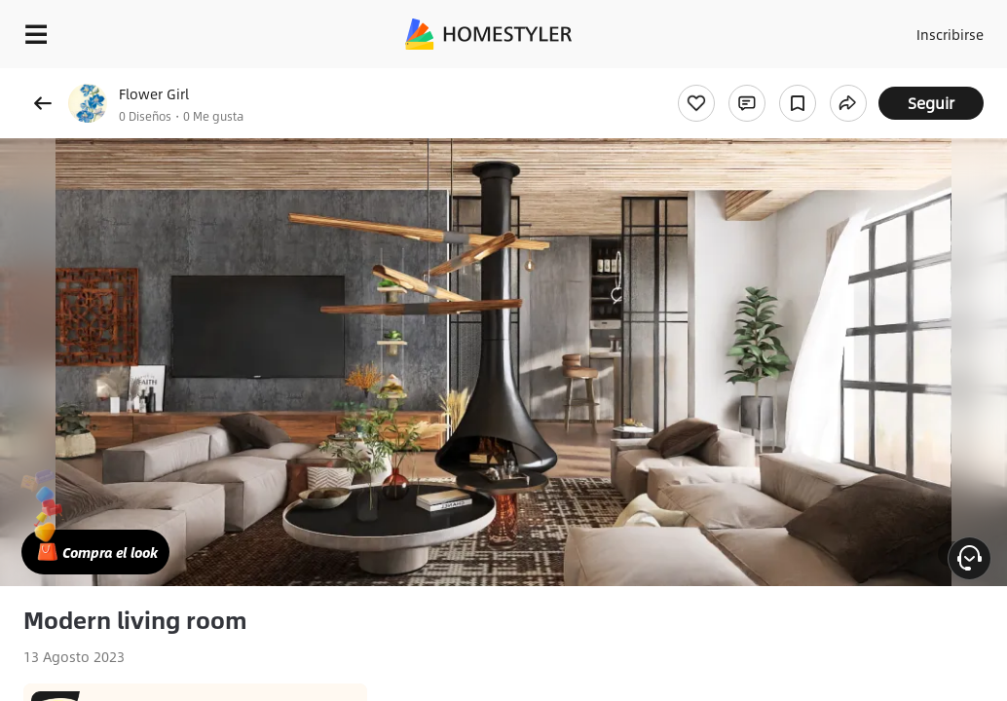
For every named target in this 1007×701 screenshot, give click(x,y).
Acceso (861, 29)
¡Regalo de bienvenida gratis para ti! (785, 82)
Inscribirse (937, 29)
